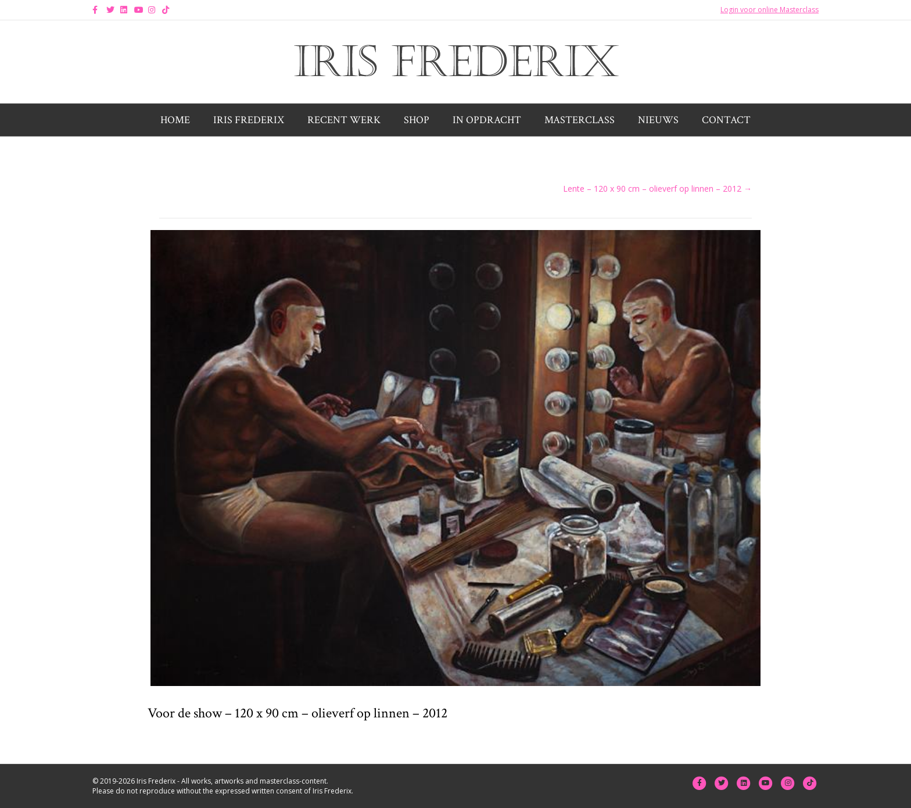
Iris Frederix (248, 120)
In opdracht (487, 120)
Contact (726, 120)
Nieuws (658, 120)
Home (175, 120)
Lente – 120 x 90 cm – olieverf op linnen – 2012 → (657, 188)
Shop (416, 120)
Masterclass (579, 120)
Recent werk (344, 120)
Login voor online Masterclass (769, 10)
